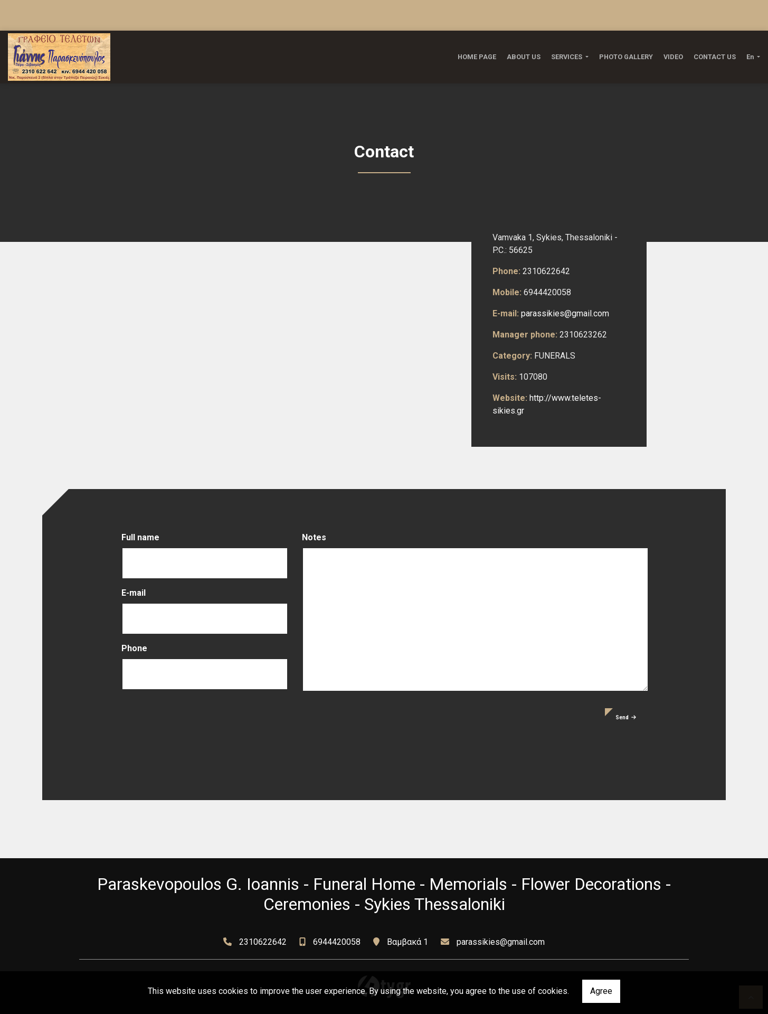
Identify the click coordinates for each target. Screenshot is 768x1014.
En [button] (750, 57)
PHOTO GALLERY (626, 57)
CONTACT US (715, 57)
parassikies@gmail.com (565, 313)
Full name (140, 537)
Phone (134, 648)
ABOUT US (524, 57)
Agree (601, 991)
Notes (314, 537)
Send (625, 717)
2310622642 (263, 942)
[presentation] (201, 728)
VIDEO (673, 57)
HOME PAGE (477, 57)
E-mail (133, 593)
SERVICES (567, 57)
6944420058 (337, 942)
